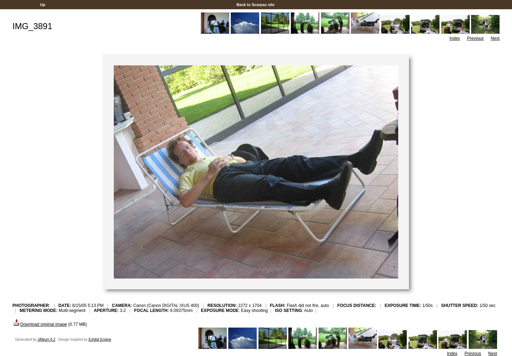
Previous (475, 38)
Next (495, 38)
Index (454, 38)
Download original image (39, 324)
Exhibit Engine (100, 339)
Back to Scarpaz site (255, 4)
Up (43, 4)
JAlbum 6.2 (46, 339)
